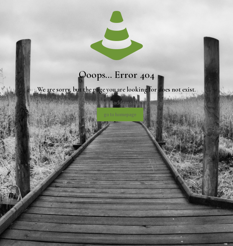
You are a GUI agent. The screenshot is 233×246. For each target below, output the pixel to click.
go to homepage (120, 114)
